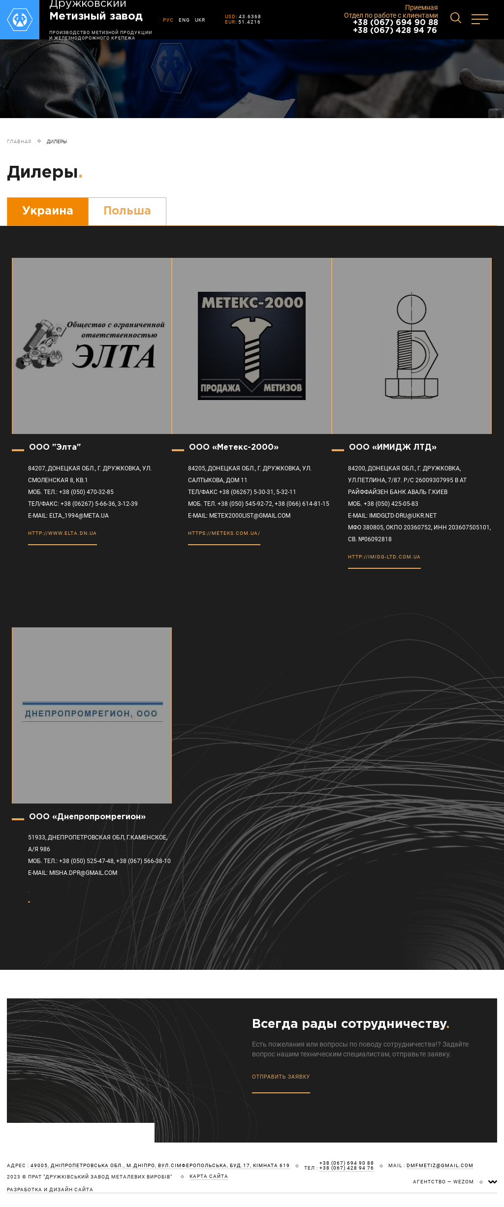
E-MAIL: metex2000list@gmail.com (239, 515)
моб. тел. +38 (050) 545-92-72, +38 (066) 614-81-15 (258, 503)
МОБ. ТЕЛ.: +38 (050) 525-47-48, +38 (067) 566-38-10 (99, 861)
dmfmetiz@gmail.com (440, 1165)
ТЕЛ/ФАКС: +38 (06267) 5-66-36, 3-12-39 (83, 503)
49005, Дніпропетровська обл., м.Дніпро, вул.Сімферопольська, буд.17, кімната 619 (160, 1165)
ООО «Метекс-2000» (234, 447)
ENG (184, 20)
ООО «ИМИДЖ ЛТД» (393, 447)
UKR (200, 20)
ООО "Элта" (55, 447)
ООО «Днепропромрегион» (87, 817)
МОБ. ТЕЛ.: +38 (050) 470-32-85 (71, 492)
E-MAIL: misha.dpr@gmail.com (72, 872)
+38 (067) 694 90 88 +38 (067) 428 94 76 (395, 26)
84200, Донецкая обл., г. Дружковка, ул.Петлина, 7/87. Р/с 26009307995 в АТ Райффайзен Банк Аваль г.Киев (407, 480)
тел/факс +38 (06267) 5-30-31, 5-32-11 (242, 492)
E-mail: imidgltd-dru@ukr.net (392, 515)
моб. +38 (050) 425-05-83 (383, 503)
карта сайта (208, 1176)
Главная (19, 141)
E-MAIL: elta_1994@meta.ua (68, 515)
